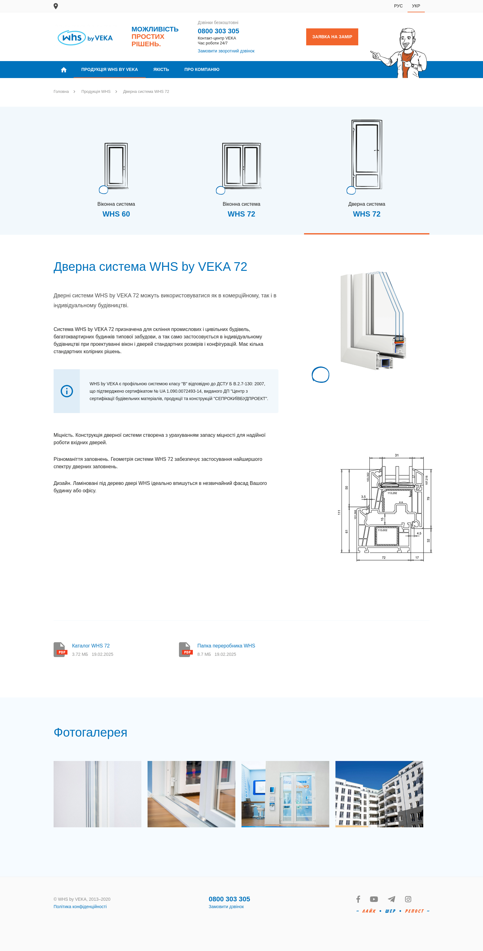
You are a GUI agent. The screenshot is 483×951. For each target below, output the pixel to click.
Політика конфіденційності (80, 906)
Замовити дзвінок (226, 906)
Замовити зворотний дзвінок (226, 50)
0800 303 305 (218, 31)
